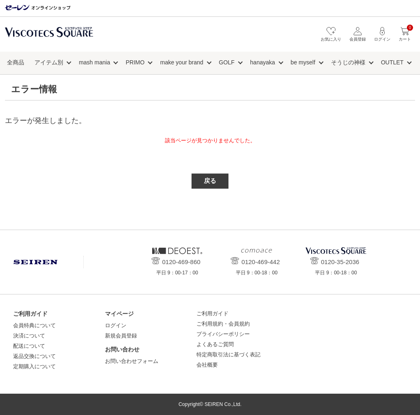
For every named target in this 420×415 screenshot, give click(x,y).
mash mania (94, 62)
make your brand (181, 62)
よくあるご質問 (215, 344)
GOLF (227, 62)
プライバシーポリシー (223, 334)
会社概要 (207, 365)
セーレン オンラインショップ (38, 8)
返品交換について (34, 356)
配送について (29, 346)
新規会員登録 (121, 336)
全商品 (15, 62)
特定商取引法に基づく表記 (228, 354)
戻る (210, 180)
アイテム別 (48, 62)
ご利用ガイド (212, 313)
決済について (29, 336)
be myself (303, 62)
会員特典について (34, 325)
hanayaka (262, 62)
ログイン (115, 325)
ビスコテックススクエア (49, 36)
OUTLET (392, 62)
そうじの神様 (348, 62)
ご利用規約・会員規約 (223, 324)
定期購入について (34, 366)
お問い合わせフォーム (131, 361)
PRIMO (135, 62)
